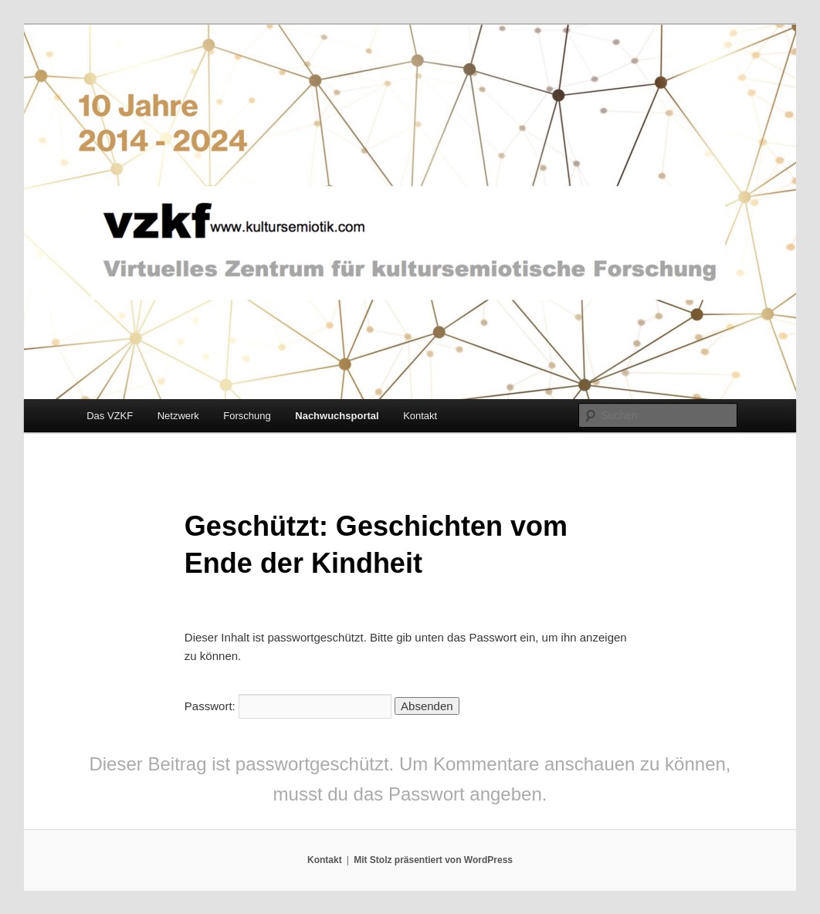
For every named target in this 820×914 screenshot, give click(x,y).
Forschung (246, 415)
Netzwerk (178, 415)
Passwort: (288, 706)
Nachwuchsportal (336, 415)
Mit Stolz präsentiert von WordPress (433, 860)
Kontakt (420, 415)
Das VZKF (109, 415)
